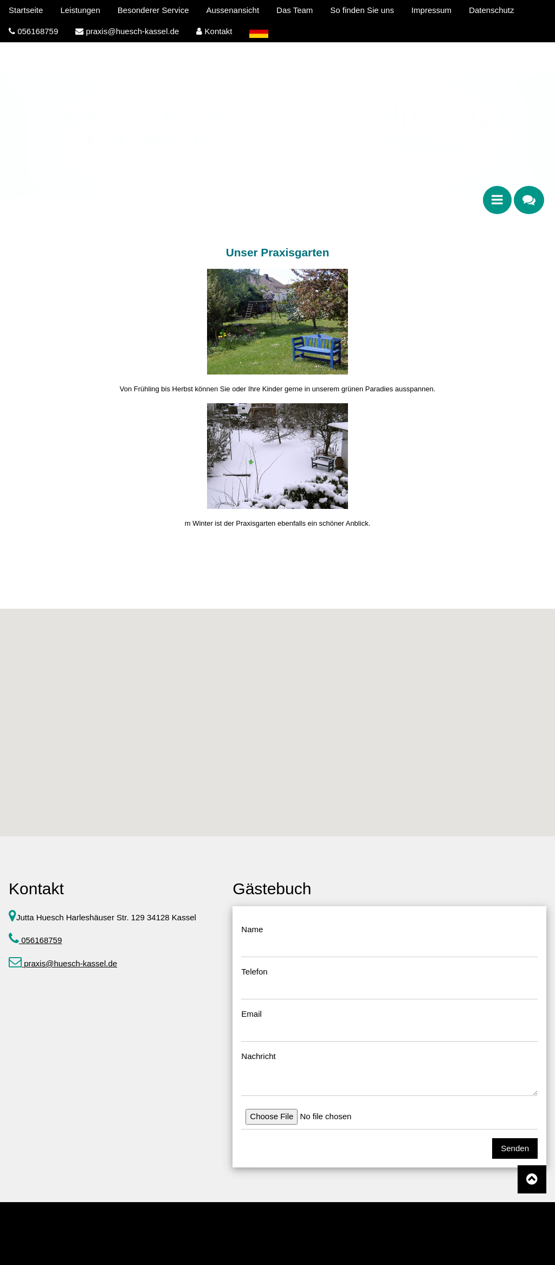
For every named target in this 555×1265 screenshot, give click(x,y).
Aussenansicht (233, 10)
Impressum (431, 10)
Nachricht (258, 1056)
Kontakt (214, 31)
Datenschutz (491, 10)
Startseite (26, 10)
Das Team (294, 10)
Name (252, 929)
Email (251, 1013)
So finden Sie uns (362, 10)
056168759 (33, 31)
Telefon (254, 971)
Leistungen (80, 10)
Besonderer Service (153, 10)
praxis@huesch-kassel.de (127, 31)
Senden (515, 1148)
